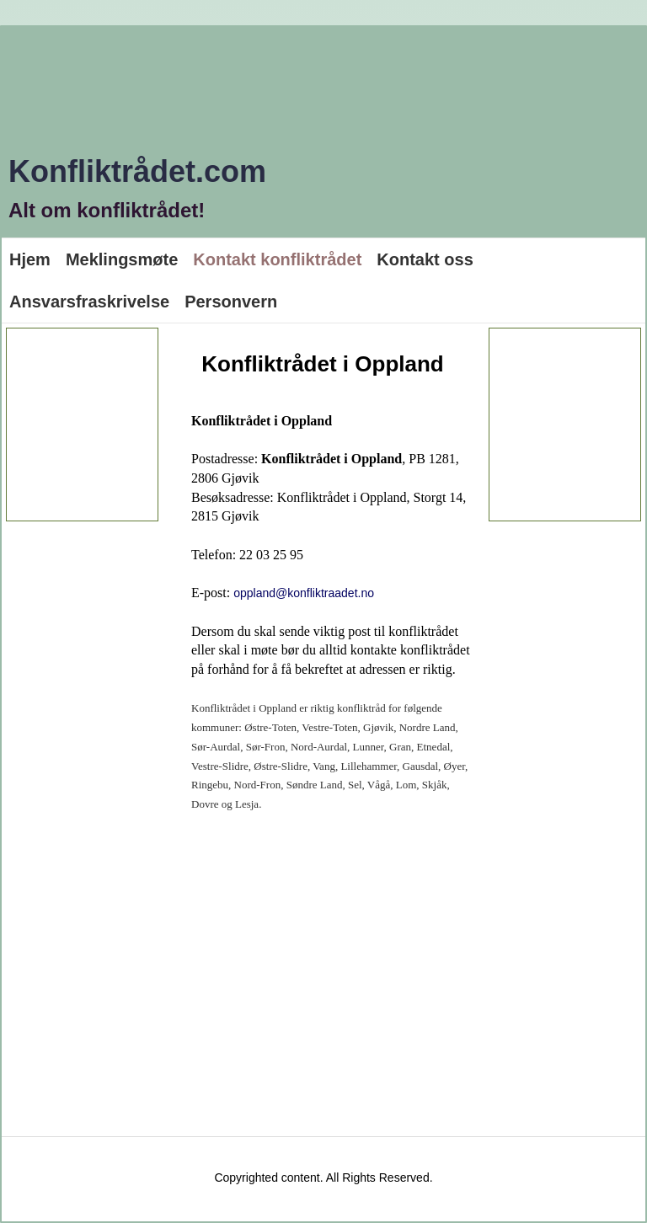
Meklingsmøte (122, 259)
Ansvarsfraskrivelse (89, 301)
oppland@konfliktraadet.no (303, 593)
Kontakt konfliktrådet (277, 259)
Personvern (230, 301)
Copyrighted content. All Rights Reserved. (323, 1177)
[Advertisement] (108, 424)
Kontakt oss (425, 259)
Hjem (30, 259)
